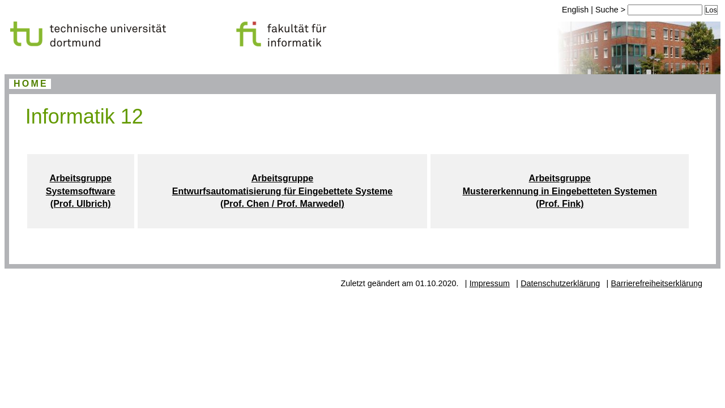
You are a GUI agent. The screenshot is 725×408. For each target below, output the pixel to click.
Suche (608, 9)
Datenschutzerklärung (560, 283)
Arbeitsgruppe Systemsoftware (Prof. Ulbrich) (81, 191)
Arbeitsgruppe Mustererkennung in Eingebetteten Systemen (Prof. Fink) (560, 191)
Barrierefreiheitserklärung (656, 283)
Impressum (490, 283)
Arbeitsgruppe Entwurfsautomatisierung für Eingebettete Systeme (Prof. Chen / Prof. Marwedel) (282, 191)
